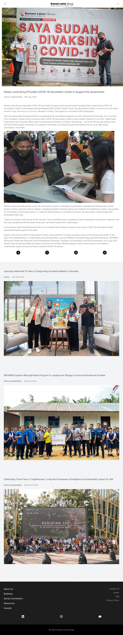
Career (116, 592)
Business (8, 593)
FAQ (117, 596)
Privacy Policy (112, 600)
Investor (8, 608)
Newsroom (9, 603)
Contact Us (114, 589)
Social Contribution (13, 598)
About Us (8, 589)
